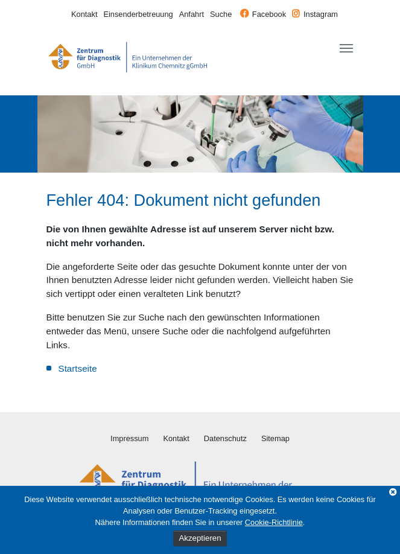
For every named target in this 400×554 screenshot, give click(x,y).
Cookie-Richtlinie (274, 522)
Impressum (129, 438)
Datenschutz (225, 438)
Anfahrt (191, 14)
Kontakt (84, 14)
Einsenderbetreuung (138, 14)
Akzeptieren (200, 538)
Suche (221, 14)
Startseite (78, 368)
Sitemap (275, 438)
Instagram (320, 14)
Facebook (269, 14)
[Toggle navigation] (346, 48)
